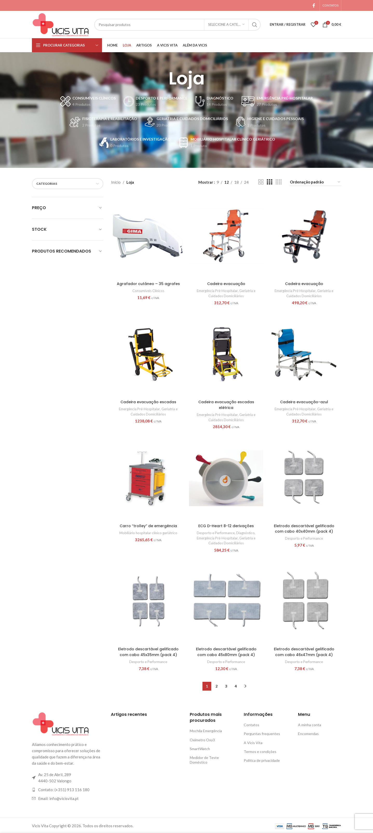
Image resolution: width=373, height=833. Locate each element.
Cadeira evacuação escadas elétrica (226, 403)
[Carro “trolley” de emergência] (147, 478)
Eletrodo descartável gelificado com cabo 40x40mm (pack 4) (305, 527)
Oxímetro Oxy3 (202, 738)
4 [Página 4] (236, 685)
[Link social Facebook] (314, 5)
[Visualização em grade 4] (279, 182)
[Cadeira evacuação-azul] (304, 354)
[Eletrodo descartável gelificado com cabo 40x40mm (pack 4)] (304, 478)
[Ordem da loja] (315, 182)
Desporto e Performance (215, 531)
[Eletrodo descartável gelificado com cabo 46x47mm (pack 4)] (304, 601)
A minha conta (309, 723)
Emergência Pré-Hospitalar (216, 289)
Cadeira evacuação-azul (304, 401)
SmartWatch (200, 747)
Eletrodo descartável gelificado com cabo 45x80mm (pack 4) (226, 650)
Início (116, 182)
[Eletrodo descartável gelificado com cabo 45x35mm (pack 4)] (147, 601)
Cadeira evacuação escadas (148, 401)
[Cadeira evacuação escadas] (147, 354)
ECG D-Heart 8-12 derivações (226, 524)
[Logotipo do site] (60, 24)
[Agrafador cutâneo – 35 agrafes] (147, 235)
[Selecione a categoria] (226, 24)
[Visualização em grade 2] (260, 182)
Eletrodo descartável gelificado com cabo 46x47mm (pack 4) (305, 650)
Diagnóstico (247, 531)
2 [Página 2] (216, 685)
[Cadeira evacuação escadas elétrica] (226, 354)
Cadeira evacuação (226, 282)
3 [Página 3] (226, 685)
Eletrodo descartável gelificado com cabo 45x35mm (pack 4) (148, 650)
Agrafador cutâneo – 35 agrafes (147, 282)
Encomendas (308, 732)
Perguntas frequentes (262, 732)
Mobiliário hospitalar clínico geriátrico (148, 531)
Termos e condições (260, 750)
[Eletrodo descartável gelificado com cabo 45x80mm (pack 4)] (226, 601)
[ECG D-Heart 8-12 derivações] (226, 478)
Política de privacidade (262, 759)
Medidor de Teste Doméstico (204, 758)
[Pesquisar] (177, 25)
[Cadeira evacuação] (226, 235)
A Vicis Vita (253, 741)
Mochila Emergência (206, 729)
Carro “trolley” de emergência (148, 524)
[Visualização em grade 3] (269, 182)
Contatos (251, 723)
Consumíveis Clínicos (147, 289)
